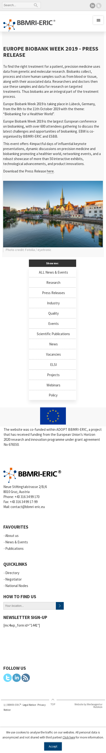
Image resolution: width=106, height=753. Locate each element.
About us (12, 535)
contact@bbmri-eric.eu (28, 506)
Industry (53, 303)
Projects (53, 375)
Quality (53, 313)
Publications (14, 548)
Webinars (53, 385)
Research (53, 282)
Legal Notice (29, 704)
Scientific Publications (53, 334)
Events (53, 323)
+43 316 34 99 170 (27, 496)
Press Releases (53, 293)
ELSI (53, 364)
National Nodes (16, 585)
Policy (53, 395)
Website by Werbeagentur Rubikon (88, 706)
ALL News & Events (53, 272)
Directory (12, 573)
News (53, 344)
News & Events (16, 542)
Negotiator (13, 579)
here (50, 171)
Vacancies (53, 354)
